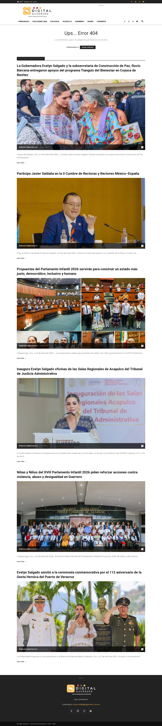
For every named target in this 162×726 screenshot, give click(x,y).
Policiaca (54, 21)
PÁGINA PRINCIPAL (88, 47)
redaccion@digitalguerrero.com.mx (86, 704)
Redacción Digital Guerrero (28, 147)
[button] (142, 21)
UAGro (90, 21)
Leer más (21, 163)
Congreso (101, 21)
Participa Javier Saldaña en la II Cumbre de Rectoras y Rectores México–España (78, 174)
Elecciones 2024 (40, 21)
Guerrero (79, 21)
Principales (24, 21)
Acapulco (67, 21)
